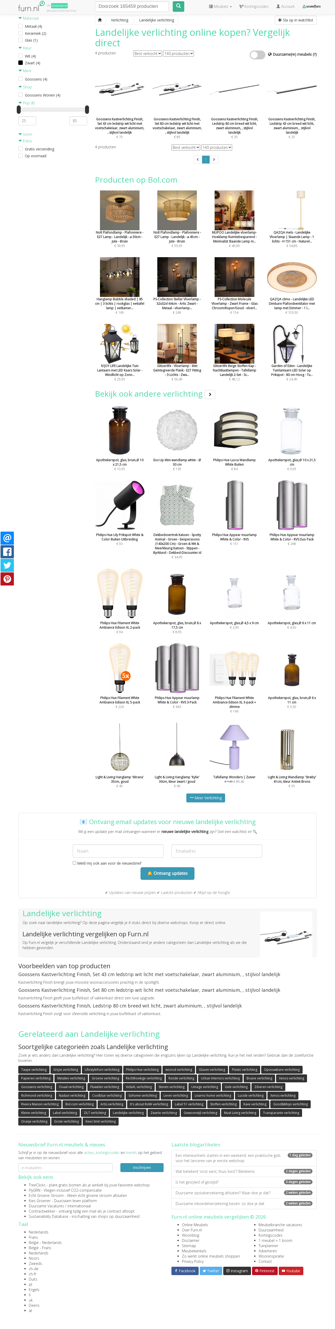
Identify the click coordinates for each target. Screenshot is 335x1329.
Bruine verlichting (259, 1078)
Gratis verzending (39, 149)
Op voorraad (35, 155)
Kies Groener (40, 1200)
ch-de (33, 1268)
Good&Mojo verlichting (290, 1104)
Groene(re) (59, 5)
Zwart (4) (32, 62)
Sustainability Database (48, 1216)
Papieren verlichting (36, 1078)
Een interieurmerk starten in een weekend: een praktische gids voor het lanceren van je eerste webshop (244, 1158)
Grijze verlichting (65, 1069)
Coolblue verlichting (107, 1095)
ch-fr (32, 1273)
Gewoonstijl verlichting (200, 1113)
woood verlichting (178, 1069)
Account (285, 6)
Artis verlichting (111, 1104)
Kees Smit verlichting (101, 1121)
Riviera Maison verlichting (40, 1104)
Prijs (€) (26, 102)
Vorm (25, 134)
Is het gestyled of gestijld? (244, 1182)
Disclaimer (190, 1240)
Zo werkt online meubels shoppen (211, 1256)
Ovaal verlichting (71, 1087)
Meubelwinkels (194, 1250)
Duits (33, 1279)
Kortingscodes (271, 1235)
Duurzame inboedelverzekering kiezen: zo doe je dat (244, 1203)
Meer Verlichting (206, 797)
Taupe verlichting (34, 1069)
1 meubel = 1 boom (275, 1240)
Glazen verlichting (212, 1069)
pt (30, 1284)
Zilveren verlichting (268, 1087)
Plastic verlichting (244, 1069)
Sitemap (189, 1245)
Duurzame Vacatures (46, 1205)
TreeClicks (37, 1184)
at (30, 1310)
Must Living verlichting (240, 1113)
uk (31, 1300)
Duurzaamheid (271, 1229)
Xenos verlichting (291, 1078)
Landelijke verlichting (128, 1113)
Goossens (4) (36, 79)
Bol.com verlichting (79, 1104)
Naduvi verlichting (72, 1095)
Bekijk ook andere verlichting (155, 393)
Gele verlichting (236, 1087)
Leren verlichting (176, 1095)
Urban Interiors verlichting (220, 1078)
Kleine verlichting (33, 1113)
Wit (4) (30, 56)
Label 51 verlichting (189, 1104)
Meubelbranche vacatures (280, 1224)
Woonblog (190, 1235)
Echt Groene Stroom (46, 1195)
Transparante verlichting (281, 1113)
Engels (34, 1289)
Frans (33, 1237)
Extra (25, 140)
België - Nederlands (45, 1242)
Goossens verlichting (36, 1087)
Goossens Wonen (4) (42, 95)
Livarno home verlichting (213, 1095)
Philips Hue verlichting (142, 1069)
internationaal (79, 1205)
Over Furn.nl (192, 1229)
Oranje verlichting (34, 1121)
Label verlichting (65, 1113)
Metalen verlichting (71, 1078)
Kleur (24, 48)
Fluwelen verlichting (104, 1087)
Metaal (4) (33, 26)
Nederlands (38, 1232)
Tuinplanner (268, 1245)
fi (30, 1294)
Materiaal (28, 18)
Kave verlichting (254, 1104)
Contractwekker (42, 1211)
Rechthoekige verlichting (144, 1078)
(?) (315, 54)
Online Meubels (195, 1224)
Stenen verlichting (172, 1087)
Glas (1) (31, 40)
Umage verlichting (204, 1087)
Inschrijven (142, 1167)
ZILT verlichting (95, 1113)
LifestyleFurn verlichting (102, 1069)
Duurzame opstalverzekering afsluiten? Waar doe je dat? (244, 1192)
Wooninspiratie (271, 1256)
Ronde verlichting (181, 1078)
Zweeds (35, 1263)
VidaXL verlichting (139, 1087)
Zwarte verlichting (163, 1113)
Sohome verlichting (143, 1095)
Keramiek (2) (35, 33)
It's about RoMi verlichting (149, 1104)
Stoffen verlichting (223, 1104)
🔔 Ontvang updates (167, 873)
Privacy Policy (193, 1261)
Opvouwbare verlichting (282, 1069)
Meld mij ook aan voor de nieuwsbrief (107, 863)
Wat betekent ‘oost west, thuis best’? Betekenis (244, 1171)
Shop (25, 87)
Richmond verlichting (36, 1095)
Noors (34, 1258)
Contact (265, 1261)
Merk (24, 70)
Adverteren (268, 1250)
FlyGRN (34, 1190)
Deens (34, 1305)
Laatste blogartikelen (195, 1144)
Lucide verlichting (251, 1095)
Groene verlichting (105, 1078)
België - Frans (40, 1247)
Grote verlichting (66, 1121)
